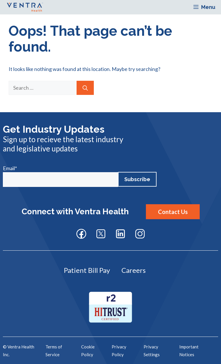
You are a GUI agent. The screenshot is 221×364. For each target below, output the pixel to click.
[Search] (85, 88)
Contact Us (173, 211)
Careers (133, 270)
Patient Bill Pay (87, 270)
